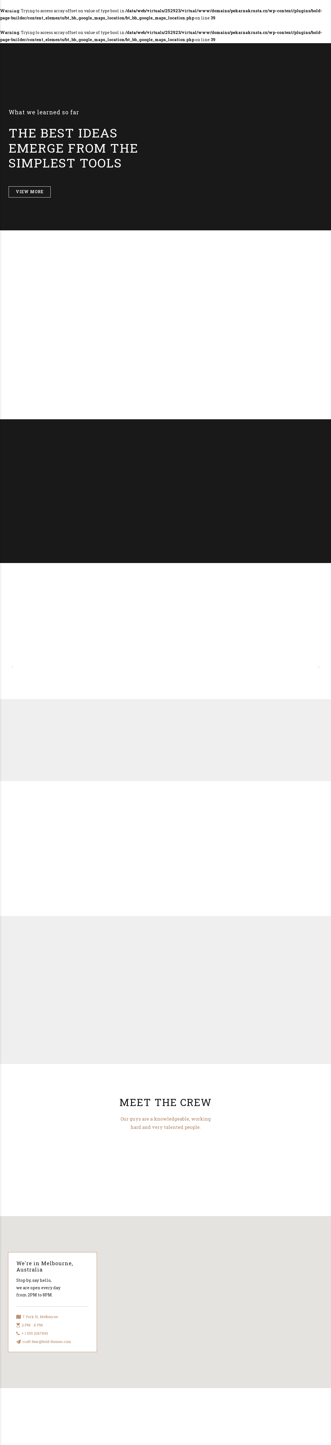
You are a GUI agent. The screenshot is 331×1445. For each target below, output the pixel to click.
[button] (15, 667)
